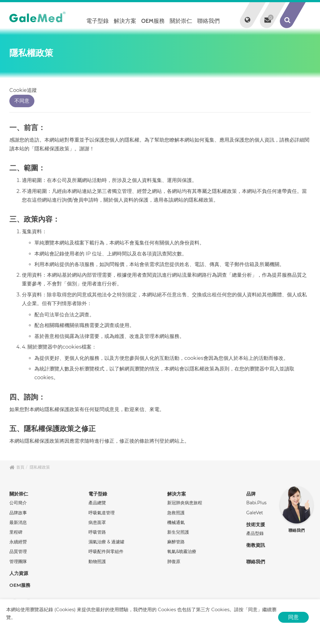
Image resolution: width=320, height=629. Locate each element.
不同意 (21, 101)
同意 (293, 617)
